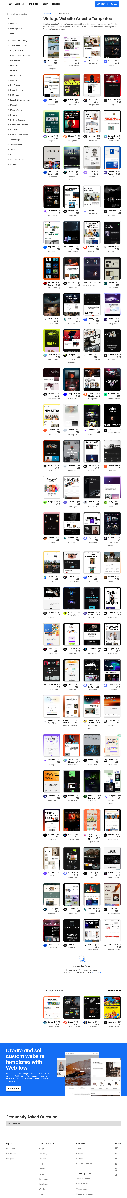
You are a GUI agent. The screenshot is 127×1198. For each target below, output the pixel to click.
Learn (45, 4)
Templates (47, 13)
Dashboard (19, 4)
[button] (33, 4)
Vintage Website (62, 13)
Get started (107, 4)
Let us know (96, 972)
